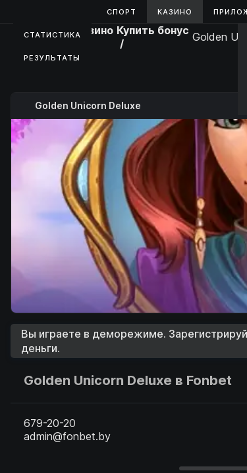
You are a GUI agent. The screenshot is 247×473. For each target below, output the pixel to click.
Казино (174, 11)
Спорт (121, 11)
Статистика (52, 34)
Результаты (52, 57)
